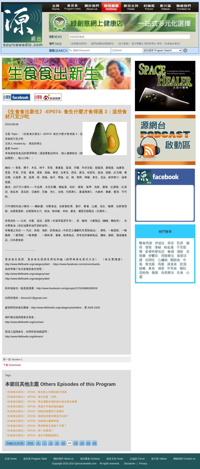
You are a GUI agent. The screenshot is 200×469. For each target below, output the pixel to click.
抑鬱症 (153, 255)
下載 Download (12, 365)
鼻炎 (151, 268)
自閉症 (150, 260)
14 (88, 442)
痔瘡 (161, 264)
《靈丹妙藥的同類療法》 (102, 43)
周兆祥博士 (150, 43)
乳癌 (180, 243)
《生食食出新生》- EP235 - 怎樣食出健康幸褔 (32, 420)
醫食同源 (145, 243)
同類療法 (167, 255)
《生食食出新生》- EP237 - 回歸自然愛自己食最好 (34, 411)
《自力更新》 (123, 43)
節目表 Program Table (35, 458)
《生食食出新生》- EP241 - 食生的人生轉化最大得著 (36, 391)
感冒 (161, 268)
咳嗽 (142, 268)
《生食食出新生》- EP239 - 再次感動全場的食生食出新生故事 (41, 401)
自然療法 (167, 272)
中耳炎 (172, 268)
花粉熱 (144, 272)
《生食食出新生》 (172, 43)
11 (69, 442)
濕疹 (180, 251)
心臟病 (163, 260)
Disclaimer (129, 463)
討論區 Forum (137, 458)
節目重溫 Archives (90, 458)
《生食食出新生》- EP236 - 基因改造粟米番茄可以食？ (37, 416)
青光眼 (150, 264)
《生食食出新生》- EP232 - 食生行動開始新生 (32, 435)
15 (94, 442)
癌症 (159, 43)
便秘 (158, 247)
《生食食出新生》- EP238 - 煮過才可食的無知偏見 (34, 406)
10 (63, 442)
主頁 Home (11, 458)
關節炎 (175, 260)
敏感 (171, 251)
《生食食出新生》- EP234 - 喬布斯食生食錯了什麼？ (36, 425)
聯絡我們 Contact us (184, 458)
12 (75, 442)
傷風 (155, 272)
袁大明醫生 (138, 43)
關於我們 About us (64, 458)
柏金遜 (169, 247)
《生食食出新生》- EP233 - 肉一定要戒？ (29, 430)
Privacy (143, 463)
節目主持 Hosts (115, 458)
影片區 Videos (159, 458)
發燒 (148, 247)
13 (82, 442)
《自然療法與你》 (78, 43)
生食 (180, 272)
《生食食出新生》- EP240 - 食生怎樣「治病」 (32, 396)
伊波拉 (160, 243)
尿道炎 (172, 264)
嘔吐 (183, 268)
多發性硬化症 (155, 251)
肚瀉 (183, 264)
